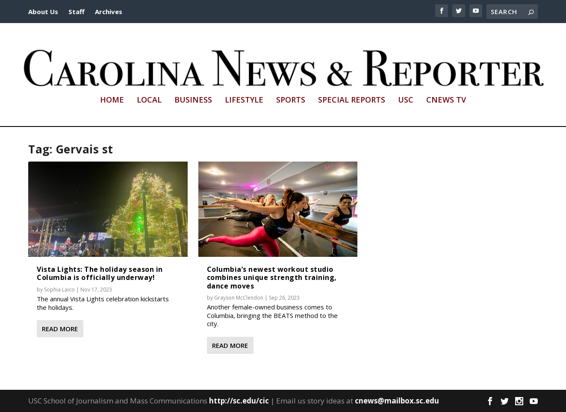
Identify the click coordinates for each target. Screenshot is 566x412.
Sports (290, 100)
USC (405, 100)
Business (193, 100)
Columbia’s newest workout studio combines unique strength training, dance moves (272, 277)
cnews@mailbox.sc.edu (397, 401)
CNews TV (446, 100)
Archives (108, 11)
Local (149, 100)
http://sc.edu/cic (239, 401)
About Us (43, 11)
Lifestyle (244, 100)
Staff (76, 11)
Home (112, 100)
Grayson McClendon (238, 297)
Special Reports (351, 100)
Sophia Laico (59, 289)
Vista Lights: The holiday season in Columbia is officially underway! (100, 273)
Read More (60, 328)
